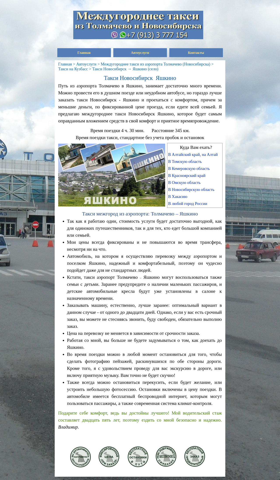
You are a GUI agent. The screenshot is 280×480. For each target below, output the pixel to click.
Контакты (196, 53)
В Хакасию (177, 196)
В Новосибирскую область (191, 189)
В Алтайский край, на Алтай (193, 154)
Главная (84, 53)
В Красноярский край (186, 175)
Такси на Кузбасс (73, 69)
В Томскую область (185, 161)
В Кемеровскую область (189, 168)
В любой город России (187, 203)
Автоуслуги (140, 53)
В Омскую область (184, 182)
